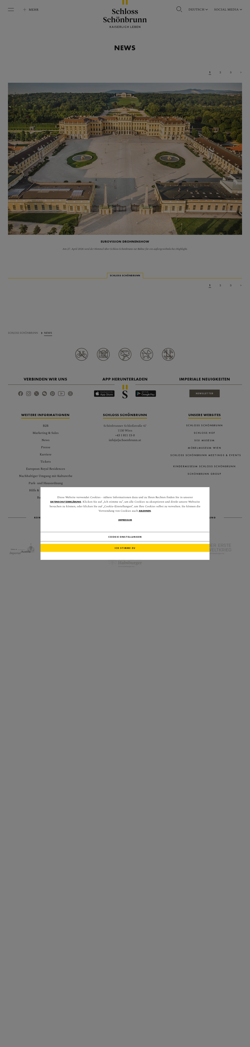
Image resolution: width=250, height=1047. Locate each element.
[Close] (152, 542)
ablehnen (144, 516)
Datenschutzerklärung (65, 507)
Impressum (125, 525)
